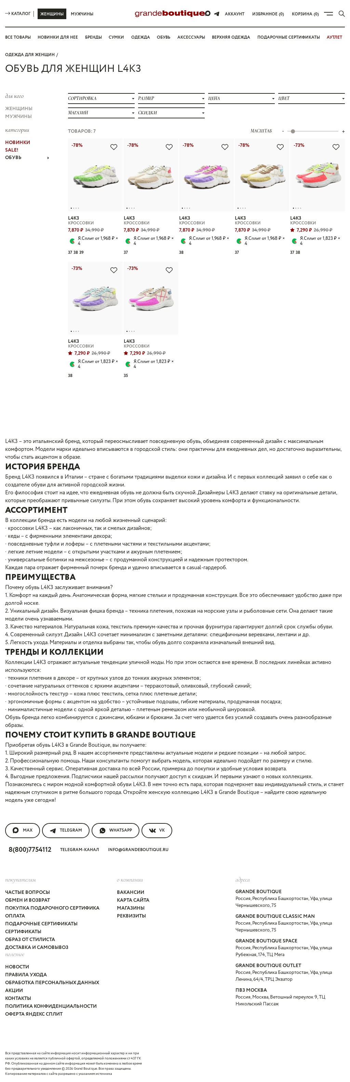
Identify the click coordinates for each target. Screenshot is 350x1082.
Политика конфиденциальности (51, 1006)
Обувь (163, 37)
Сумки (116, 37)
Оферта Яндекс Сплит (34, 1014)
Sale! (11, 150)
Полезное (14, 954)
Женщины (52, 14)
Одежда (140, 37)
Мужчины (82, 14)
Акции (14, 990)
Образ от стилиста (30, 939)
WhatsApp (115, 830)
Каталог (17, 14)
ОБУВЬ (27, 157)
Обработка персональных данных (52, 982)
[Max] (208, 14)
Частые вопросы (27, 892)
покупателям (20, 879)
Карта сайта (133, 900)
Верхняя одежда (231, 37)
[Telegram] (217, 14)
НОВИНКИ (17, 142)
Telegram (66, 830)
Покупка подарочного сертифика (52, 908)
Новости (17, 967)
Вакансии (130, 892)
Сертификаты (23, 931)
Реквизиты (131, 916)
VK (157, 830)
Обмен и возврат (27, 900)
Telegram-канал (79, 850)
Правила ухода (26, 975)
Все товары (18, 37)
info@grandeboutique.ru (138, 850)
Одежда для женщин (30, 55)
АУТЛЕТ (334, 37)
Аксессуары (191, 37)
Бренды (93, 37)
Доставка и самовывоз (36, 947)
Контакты (18, 998)
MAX (22, 830)
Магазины (131, 908)
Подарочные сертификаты (288, 37)
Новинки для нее (58, 37)
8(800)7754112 (30, 850)
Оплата (15, 916)
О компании (130, 879)
